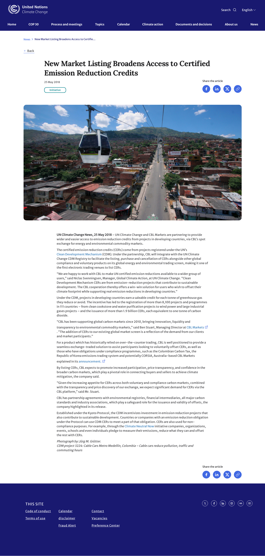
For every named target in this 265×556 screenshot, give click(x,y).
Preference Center (106, 525)
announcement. (90, 361)
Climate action (152, 24)
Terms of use (35, 518)
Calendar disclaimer (67, 514)
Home (12, 24)
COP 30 (34, 24)
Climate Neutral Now (139, 426)
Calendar (123, 24)
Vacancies (99, 518)
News (254, 24)
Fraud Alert (67, 525)
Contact (98, 511)
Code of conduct (38, 511)
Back (30, 51)
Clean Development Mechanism (79, 254)
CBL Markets (195, 327)
